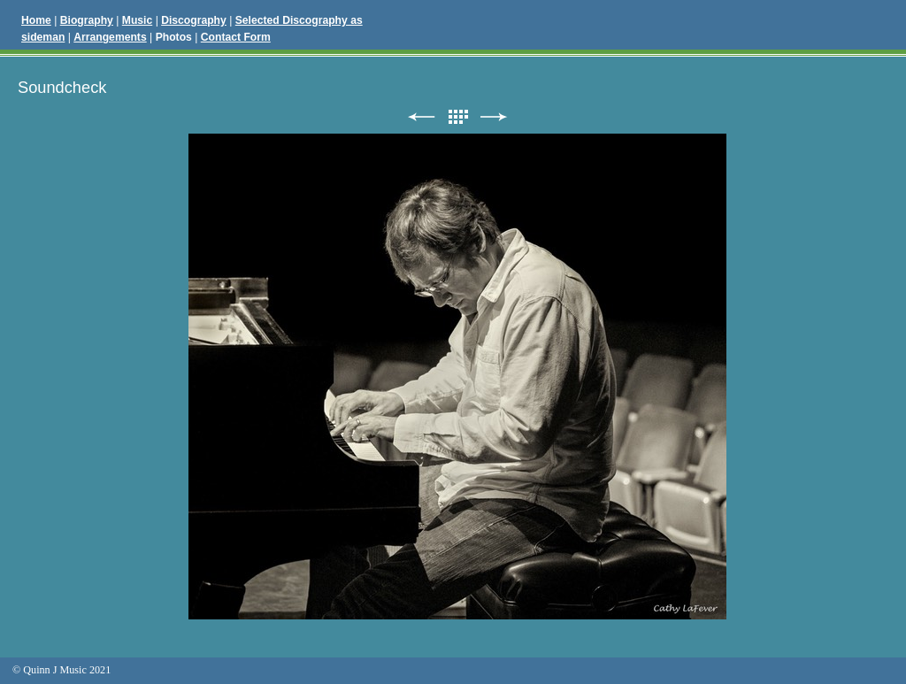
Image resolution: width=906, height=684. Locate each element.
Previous (421, 117)
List (457, 117)
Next (494, 117)
